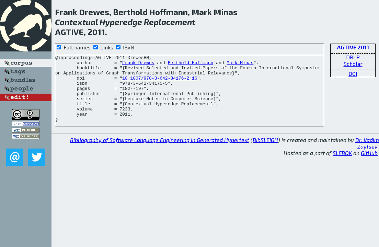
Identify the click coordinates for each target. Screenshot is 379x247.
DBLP (353, 57)
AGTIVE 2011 (353, 47)
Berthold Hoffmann (191, 64)
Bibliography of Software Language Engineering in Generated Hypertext (159, 153)
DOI (352, 73)
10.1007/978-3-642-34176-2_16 (159, 83)
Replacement (169, 22)
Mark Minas (240, 64)
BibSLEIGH (265, 153)
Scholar (353, 63)
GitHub (369, 166)
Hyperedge (121, 22)
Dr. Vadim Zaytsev (367, 156)
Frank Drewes (138, 64)
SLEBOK (342, 166)
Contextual (76, 22)
